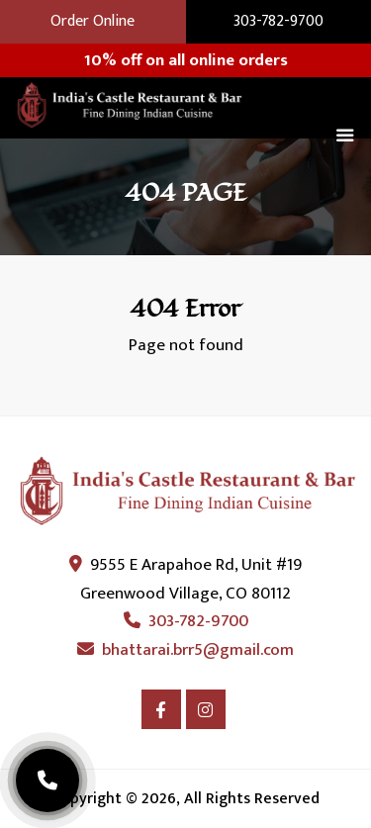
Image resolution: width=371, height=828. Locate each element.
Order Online (92, 22)
